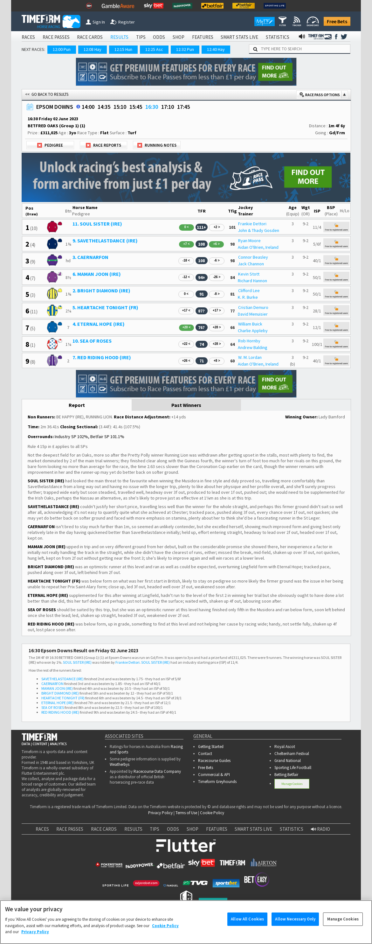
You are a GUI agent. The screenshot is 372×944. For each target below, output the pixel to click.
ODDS (159, 37)
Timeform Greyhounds (217, 781)
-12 (186, 277)
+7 (186, 244)
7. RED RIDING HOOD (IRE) (101, 357)
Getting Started (211, 746)
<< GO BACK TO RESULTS (46, 94)
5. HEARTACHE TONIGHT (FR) (105, 307)
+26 (186, 360)
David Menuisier (253, 314)
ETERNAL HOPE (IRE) (57, 702)
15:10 (120, 106)
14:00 (88, 106)
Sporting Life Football (292, 767)
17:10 (167, 106)
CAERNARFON (52, 683)
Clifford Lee (249, 290)
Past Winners (186, 405)
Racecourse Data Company (157, 771)
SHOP (178, 37)
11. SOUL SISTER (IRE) (97, 223)
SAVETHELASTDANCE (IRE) (62, 678)
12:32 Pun (185, 49)
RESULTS (119, 37)
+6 (216, 244)
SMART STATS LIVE (239, 37)
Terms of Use (186, 812)
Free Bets (337, 21)
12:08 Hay (92, 49)
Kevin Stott (248, 274)
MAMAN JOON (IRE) (57, 688)
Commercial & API (214, 774)
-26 (216, 277)
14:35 (104, 106)
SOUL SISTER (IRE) (77, 662)
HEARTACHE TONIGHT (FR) (63, 698)
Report (77, 405)
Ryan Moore (249, 240)
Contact (205, 753)
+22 (186, 344)
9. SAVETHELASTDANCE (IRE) (105, 240)
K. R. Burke (248, 297)
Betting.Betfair (286, 774)
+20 (187, 327)
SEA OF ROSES (52, 707)
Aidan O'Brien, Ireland (258, 247)
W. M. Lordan (250, 357)
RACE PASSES (56, 37)
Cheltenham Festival (291, 753)
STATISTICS (277, 37)
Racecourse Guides (214, 760)
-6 (217, 260)
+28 (217, 327)
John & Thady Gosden (258, 230)
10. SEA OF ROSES (92, 341)
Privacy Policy (160, 812)
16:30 (151, 106)
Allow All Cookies (247, 924)
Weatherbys (119, 764)
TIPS (141, 37)
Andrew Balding (252, 347)
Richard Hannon (252, 280)
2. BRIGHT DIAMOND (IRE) (101, 290)
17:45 (183, 106)
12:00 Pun (62, 49)
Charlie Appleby (253, 330)
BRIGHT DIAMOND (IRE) (60, 693)
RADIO (320, 829)
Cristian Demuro (253, 307)
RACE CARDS (90, 37)
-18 (186, 260)
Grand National (287, 760)
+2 (217, 227)
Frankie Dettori (252, 224)
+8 (217, 360)
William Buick (250, 324)
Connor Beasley (253, 257)
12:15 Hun (123, 49)
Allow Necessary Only (295, 924)
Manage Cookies (292, 784)
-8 (217, 294)
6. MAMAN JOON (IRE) (96, 274)
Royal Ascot (284, 746)
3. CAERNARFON (90, 257)
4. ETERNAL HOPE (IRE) (98, 324)
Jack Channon (251, 264)
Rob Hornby (249, 341)
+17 (186, 310)
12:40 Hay (216, 49)
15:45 (135, 106)
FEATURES (202, 37)
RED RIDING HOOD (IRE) (60, 712)
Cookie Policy (212, 812)
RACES (28, 37)
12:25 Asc (154, 49)
